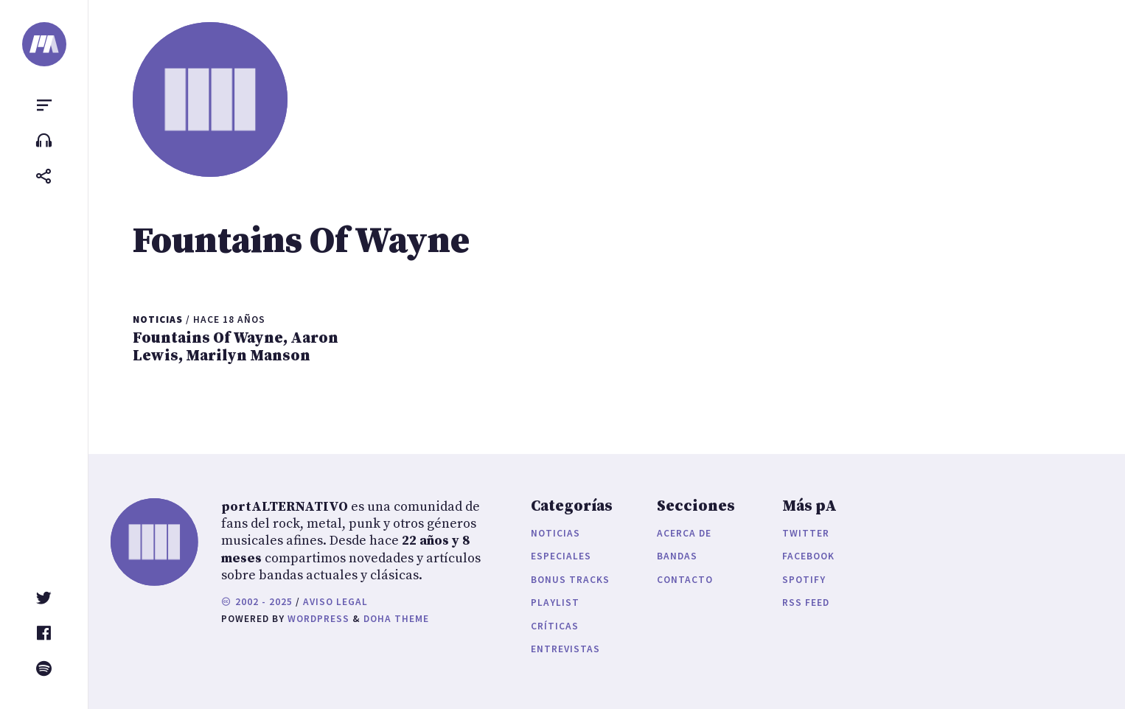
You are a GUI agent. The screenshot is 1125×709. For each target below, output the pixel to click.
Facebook (808, 556)
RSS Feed (805, 602)
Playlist (555, 602)
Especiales (561, 556)
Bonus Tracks (570, 579)
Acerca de (684, 533)
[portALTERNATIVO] (44, 44)
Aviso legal (335, 602)
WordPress (318, 618)
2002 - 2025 (257, 602)
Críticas (555, 626)
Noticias (555, 533)
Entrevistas (565, 649)
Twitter (805, 533)
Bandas (677, 556)
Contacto (685, 579)
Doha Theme (396, 618)
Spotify (804, 579)
